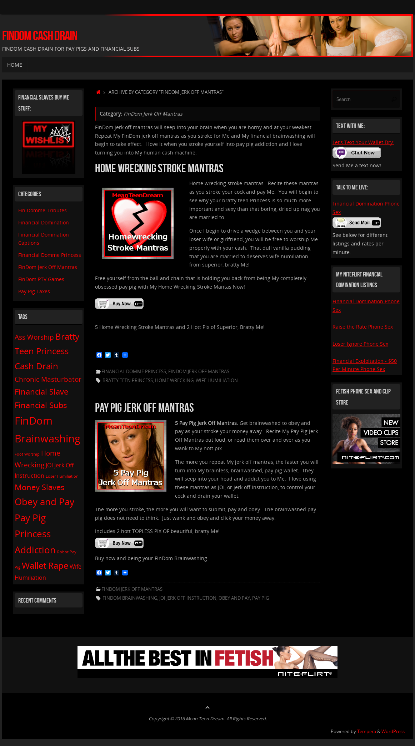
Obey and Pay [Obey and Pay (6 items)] (44, 501)
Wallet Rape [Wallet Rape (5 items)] (45, 565)
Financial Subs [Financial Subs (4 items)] (41, 405)
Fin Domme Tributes (42, 210)
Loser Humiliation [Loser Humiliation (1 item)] (62, 476)
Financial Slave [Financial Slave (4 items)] (41, 391)
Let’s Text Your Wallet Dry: (363, 142)
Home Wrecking (174, 380)
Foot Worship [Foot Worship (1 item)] (27, 454)
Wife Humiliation (217, 380)
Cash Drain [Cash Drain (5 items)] (36, 366)
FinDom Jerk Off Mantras (198, 372)
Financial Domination (43, 222)
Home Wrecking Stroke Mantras (159, 168)
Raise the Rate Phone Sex (362, 326)
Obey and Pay (234, 598)
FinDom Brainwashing (129, 598)
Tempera (366, 732)
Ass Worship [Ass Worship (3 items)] (34, 337)
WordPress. (393, 732)
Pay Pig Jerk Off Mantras (144, 407)
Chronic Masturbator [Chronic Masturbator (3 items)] (48, 379)
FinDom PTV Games (41, 279)
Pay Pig (260, 598)
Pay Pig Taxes (34, 291)
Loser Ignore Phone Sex (360, 343)
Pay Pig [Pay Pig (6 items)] (30, 517)
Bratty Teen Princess (127, 380)
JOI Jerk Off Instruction (187, 598)
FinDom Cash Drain (39, 36)
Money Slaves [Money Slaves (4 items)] (40, 487)
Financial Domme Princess (133, 372)
